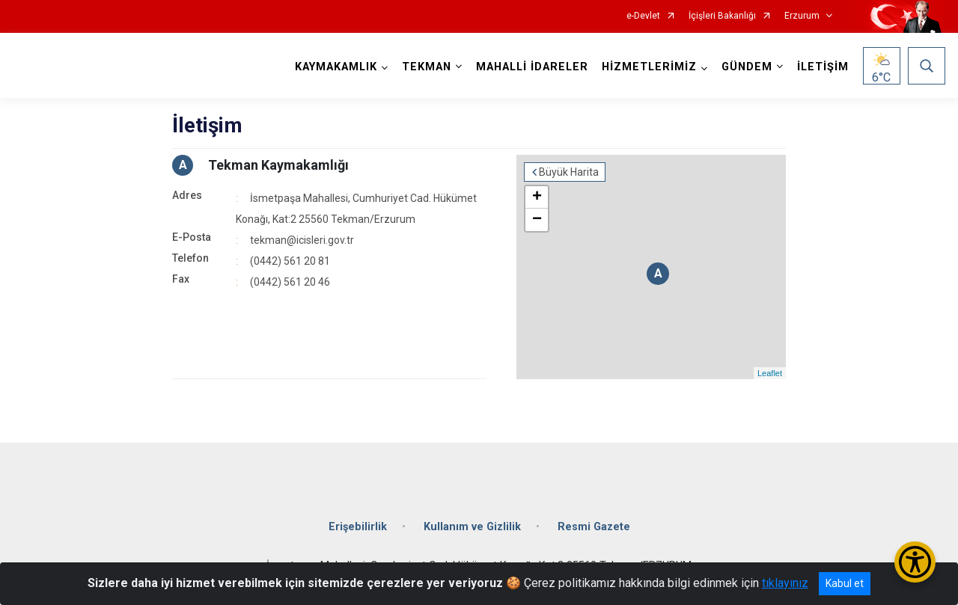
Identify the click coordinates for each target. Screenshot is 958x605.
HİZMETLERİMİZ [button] (649, 67)
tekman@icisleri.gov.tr (302, 240)
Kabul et (845, 583)
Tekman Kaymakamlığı (278, 165)
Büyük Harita (569, 172)
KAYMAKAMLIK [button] (336, 67)
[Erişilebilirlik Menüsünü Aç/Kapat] (915, 562)
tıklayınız (785, 583)
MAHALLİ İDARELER (532, 67)
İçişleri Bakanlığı (722, 16)
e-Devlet (643, 16)
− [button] (537, 220)
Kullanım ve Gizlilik (472, 526)
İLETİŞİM (823, 67)
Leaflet (769, 373)
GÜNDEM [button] (746, 67)
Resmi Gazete (594, 526)
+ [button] (537, 197)
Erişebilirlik (358, 526)
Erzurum (802, 16)
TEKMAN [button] (426, 67)
